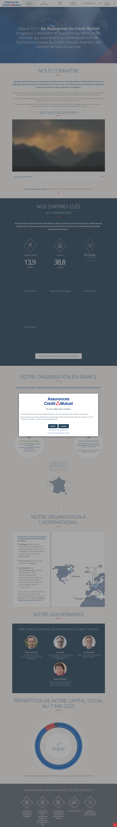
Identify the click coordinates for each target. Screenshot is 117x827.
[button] (63, 426)
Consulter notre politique (58, 433)
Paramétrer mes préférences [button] (58, 430)
